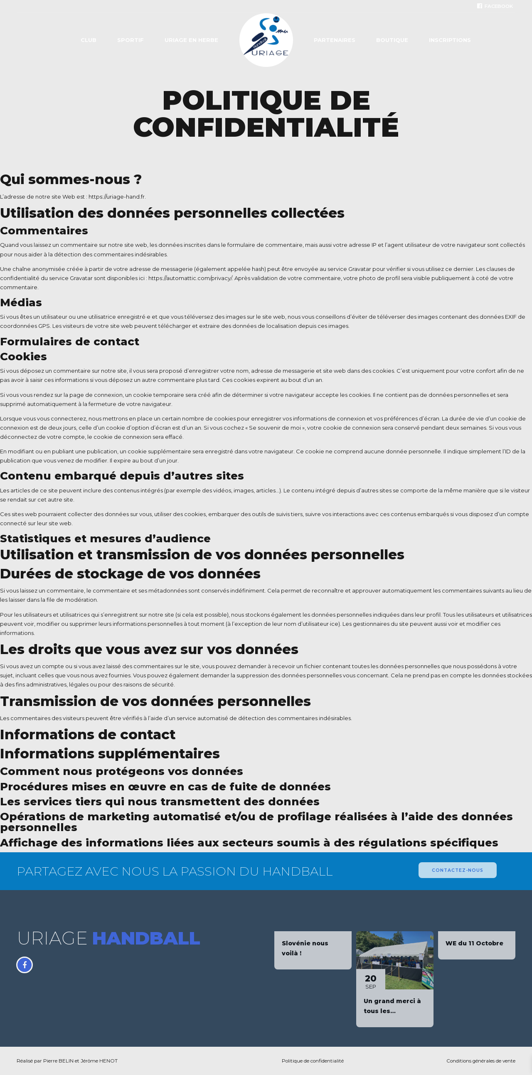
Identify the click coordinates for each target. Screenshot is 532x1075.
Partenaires (334, 40)
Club (88, 40)
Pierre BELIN (58, 1061)
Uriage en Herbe (191, 40)
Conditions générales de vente (480, 1061)
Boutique (392, 40)
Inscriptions (450, 40)
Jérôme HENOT (99, 1061)
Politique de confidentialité (313, 1061)
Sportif (130, 40)
